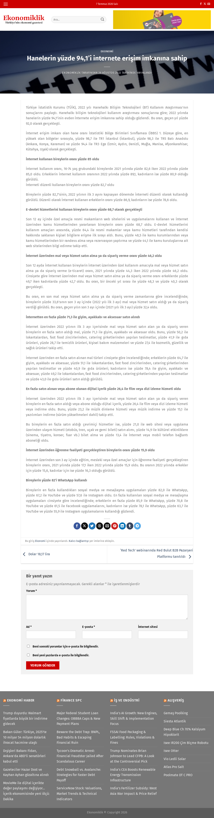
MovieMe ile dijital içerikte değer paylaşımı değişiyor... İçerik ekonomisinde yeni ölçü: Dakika (26, 791)
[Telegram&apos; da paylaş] (137, 526)
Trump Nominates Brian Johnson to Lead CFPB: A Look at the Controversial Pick (132, 756)
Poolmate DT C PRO (178, 775)
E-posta (88, 627)
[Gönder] (102, 19)
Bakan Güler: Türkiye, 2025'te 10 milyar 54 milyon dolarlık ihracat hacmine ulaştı (25, 737)
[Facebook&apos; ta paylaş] (77, 526)
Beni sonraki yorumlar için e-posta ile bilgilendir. (65, 646)
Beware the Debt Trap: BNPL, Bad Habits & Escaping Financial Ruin (78, 737)
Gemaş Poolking (176, 713)
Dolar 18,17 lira (35, 554)
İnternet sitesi (148, 627)
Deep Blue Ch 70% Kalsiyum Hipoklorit (184, 732)
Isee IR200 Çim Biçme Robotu (186, 743)
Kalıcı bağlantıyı (79, 540)
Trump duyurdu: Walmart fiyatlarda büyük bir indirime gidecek (25, 718)
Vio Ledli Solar (175, 759)
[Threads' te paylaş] (99, 526)
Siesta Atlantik (175, 721)
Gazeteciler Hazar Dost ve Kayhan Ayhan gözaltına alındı (26, 772)
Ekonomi (107, 51)
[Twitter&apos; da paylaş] (92, 526)
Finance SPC (71, 700)
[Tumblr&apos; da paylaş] (129, 526)
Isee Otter (171, 751)
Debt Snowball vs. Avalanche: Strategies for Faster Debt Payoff (79, 775)
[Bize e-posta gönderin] (209, 4)
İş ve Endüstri (127, 700)
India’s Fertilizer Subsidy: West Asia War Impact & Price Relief (133, 791)
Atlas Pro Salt (174, 767)
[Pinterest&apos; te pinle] (114, 526)
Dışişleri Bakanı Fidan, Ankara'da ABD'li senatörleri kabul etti (24, 756)
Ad (29, 627)
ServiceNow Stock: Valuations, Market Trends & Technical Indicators (79, 793)
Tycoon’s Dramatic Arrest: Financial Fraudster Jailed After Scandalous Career (80, 756)
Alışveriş (176, 700)
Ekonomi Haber (20, 700)
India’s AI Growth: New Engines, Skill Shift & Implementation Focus (133, 718)
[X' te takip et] (205, 4)
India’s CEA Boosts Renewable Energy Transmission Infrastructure (132, 775)
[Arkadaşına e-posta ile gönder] (107, 526)
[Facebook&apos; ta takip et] (201, 4)
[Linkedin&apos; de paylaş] (122, 526)
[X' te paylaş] (84, 526)
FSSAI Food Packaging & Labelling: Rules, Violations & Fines (132, 737)
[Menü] (5, 4)
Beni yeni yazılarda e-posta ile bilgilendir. (61, 655)
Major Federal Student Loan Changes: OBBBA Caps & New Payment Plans (78, 718)
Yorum (31, 591)
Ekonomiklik (71, 72)
